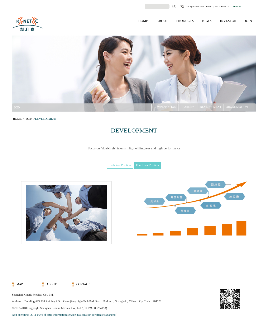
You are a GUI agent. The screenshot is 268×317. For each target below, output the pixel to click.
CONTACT (83, 284)
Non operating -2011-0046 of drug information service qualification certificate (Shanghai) (64, 314)
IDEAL (209, 6)
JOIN (248, 21)
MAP (19, 284)
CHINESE (236, 6)
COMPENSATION (165, 106)
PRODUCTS (185, 21)
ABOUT (162, 21)
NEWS (206, 21)
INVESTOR (228, 21)
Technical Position (120, 165)
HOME (143, 21)
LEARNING (188, 106)
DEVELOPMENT (210, 106)
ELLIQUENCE (222, 6)
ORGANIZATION (237, 106)
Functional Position (147, 165)
